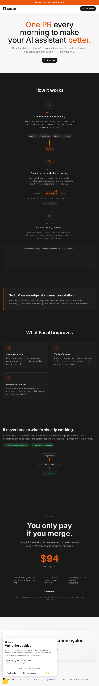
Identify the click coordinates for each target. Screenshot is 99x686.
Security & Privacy (34, 679)
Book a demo (88, 9)
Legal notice (50, 679)
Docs (21, 679)
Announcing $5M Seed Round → (49, 2)
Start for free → (49, 592)
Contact (62, 679)
